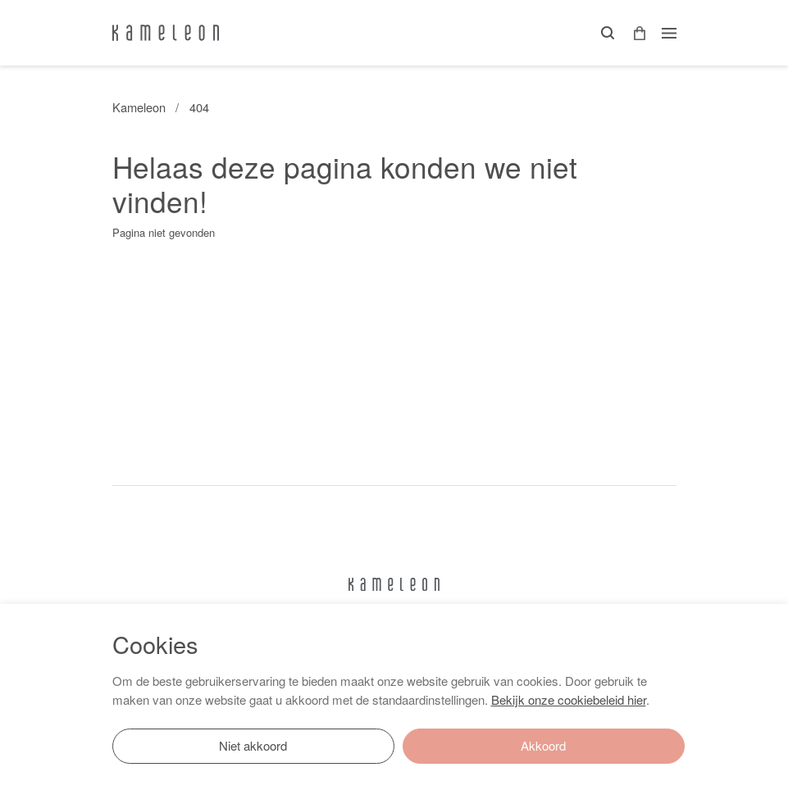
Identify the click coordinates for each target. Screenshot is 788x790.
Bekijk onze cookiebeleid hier (568, 699)
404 (199, 107)
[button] (633, 33)
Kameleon (139, 107)
